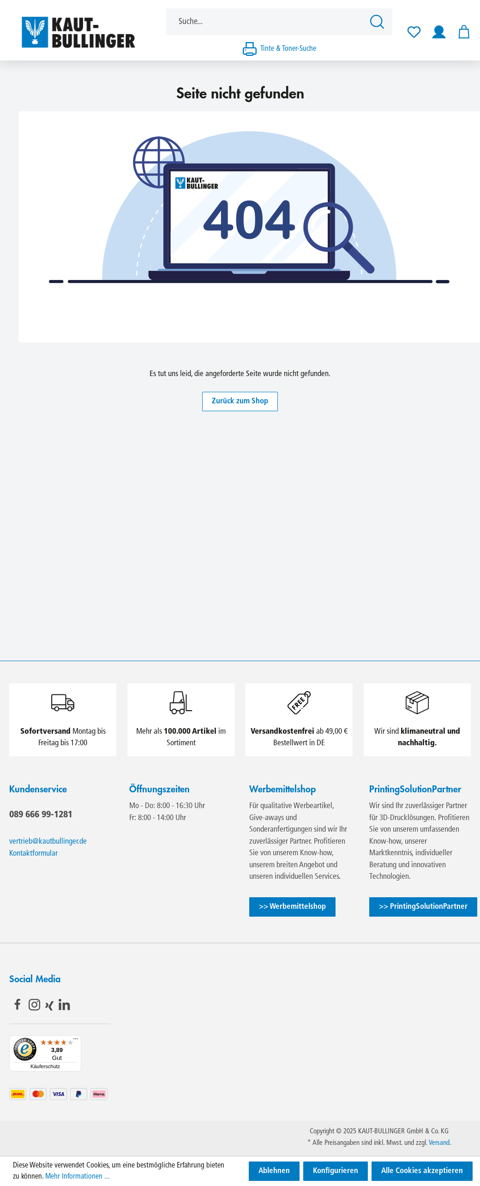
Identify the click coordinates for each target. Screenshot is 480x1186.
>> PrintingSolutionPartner (423, 907)
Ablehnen (274, 1171)
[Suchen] (378, 21)
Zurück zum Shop (240, 401)
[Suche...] (265, 21)
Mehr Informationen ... (77, 1176)
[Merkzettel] (414, 32)
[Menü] (75, 1040)
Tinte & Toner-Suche (288, 49)
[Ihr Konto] (438, 32)
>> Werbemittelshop (292, 907)
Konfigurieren (335, 1171)
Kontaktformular (33, 854)
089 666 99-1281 (40, 814)
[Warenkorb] (461, 32)
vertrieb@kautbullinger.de (48, 841)
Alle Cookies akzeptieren (422, 1171)
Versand (439, 1143)
